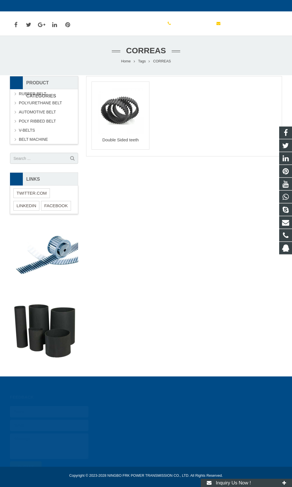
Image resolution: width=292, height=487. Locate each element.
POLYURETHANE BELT (40, 103)
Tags (142, 61)
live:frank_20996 (122, 442)
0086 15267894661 (124, 417)
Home (126, 61)
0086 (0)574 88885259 (34, 5)
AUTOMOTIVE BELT (37, 112)
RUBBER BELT (32, 93)
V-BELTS (27, 130)
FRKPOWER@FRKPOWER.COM (94, 5)
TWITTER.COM (32, 193)
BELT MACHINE (33, 139)
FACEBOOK (56, 205)
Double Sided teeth (120, 139)
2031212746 (119, 409)
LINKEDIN (26, 205)
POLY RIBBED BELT (37, 121)
